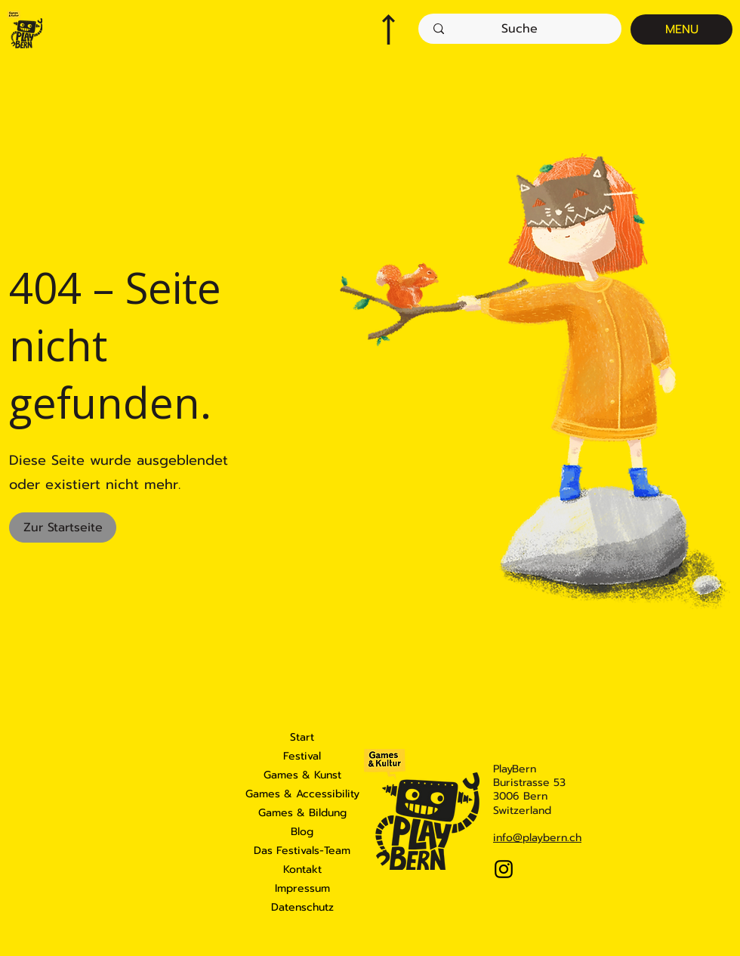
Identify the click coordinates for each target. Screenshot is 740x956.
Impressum (302, 888)
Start (302, 737)
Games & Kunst (302, 775)
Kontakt (302, 869)
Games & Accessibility (302, 794)
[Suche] (519, 29)
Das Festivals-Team (302, 851)
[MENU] (681, 29)
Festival (302, 756)
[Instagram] (504, 869)
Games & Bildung (302, 813)
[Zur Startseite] (62, 527)
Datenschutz (302, 907)
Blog (302, 832)
